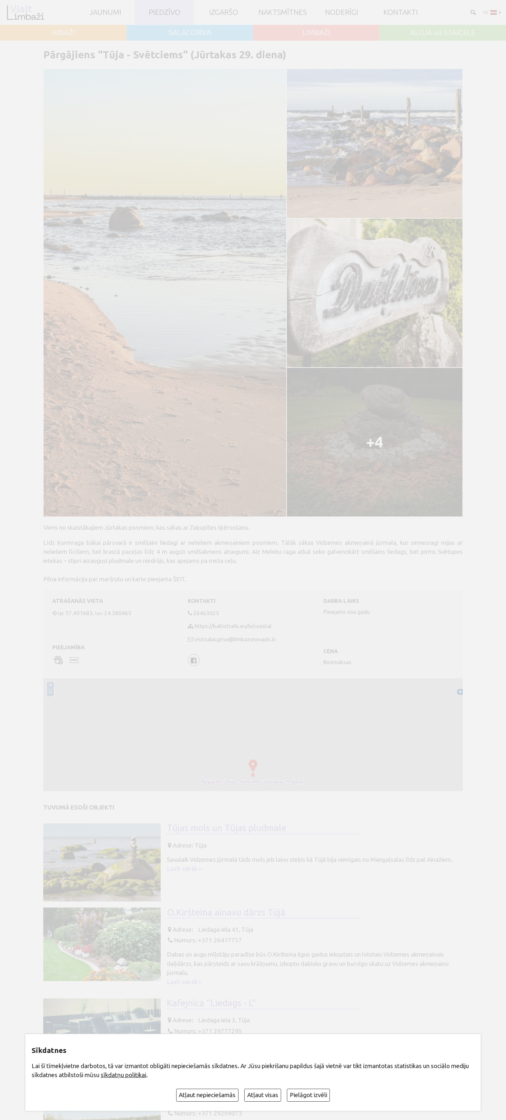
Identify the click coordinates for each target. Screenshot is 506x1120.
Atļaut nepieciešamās (207, 1094)
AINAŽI (63, 32)
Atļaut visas (262, 1094)
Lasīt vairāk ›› (184, 868)
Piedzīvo (164, 12)
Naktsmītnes (282, 12)
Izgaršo (223, 12)
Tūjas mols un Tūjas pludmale (226, 828)
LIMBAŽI (316, 32)
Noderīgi (341, 12)
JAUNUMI (105, 12)
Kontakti (400, 12)
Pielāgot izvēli (308, 1094)
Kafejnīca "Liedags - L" (211, 1003)
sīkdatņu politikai (123, 1074)
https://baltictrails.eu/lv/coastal (233, 626)
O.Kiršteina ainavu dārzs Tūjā (226, 912)
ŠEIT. (180, 579)
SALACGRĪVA (189, 32)
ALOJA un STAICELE (442, 32)
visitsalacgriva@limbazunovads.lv (235, 639)
